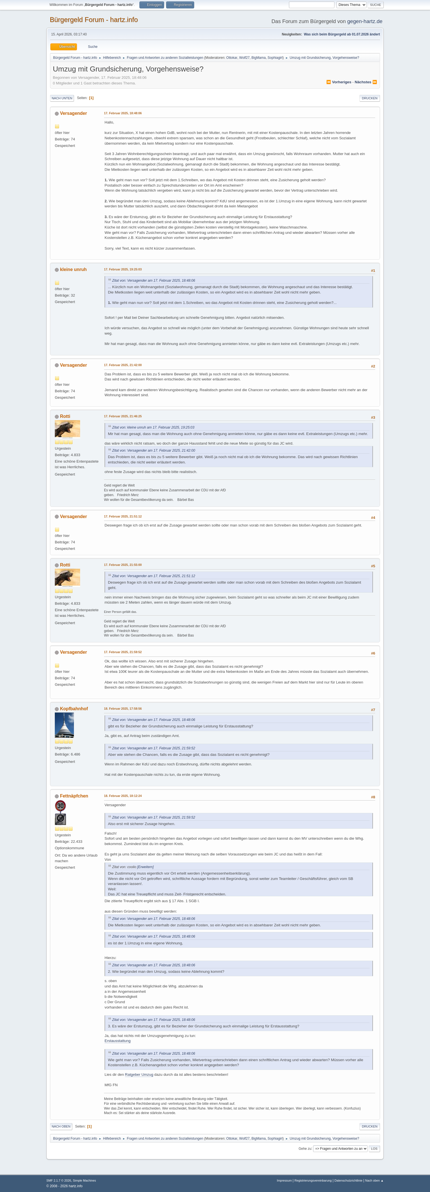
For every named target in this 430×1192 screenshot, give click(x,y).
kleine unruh (73, 269)
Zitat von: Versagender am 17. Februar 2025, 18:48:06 (153, 281)
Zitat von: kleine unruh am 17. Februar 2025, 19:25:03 (153, 427)
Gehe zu (304, 1148)
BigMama (259, 58)
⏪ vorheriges (338, 82)
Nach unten (62, 98)
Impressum (285, 1180)
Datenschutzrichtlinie (348, 1180)
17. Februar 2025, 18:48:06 (123, 113)
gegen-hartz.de (365, 21)
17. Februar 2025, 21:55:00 (123, 564)
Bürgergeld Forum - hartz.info (94, 19)
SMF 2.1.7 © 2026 (58, 1180)
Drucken (369, 98)
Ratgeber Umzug (139, 1074)
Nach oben (61, 1126)
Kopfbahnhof (74, 708)
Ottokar (231, 58)
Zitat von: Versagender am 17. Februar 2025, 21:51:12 (153, 576)
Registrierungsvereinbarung (313, 1180)
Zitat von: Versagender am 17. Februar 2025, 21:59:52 (153, 748)
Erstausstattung (118, 1041)
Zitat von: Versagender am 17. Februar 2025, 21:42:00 (153, 450)
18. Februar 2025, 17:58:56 (123, 708)
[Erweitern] (145, 867)
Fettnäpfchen (74, 796)
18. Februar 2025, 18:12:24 (123, 795)
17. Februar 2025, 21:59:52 (123, 652)
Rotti (65, 416)
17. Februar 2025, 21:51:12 (123, 516)
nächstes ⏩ (366, 82)
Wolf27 (244, 58)
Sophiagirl (275, 58)
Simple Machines (84, 1180)
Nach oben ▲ (374, 1180)
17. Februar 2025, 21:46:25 (123, 416)
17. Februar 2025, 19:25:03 (123, 269)
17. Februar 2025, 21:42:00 (123, 365)
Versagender (73, 113)
